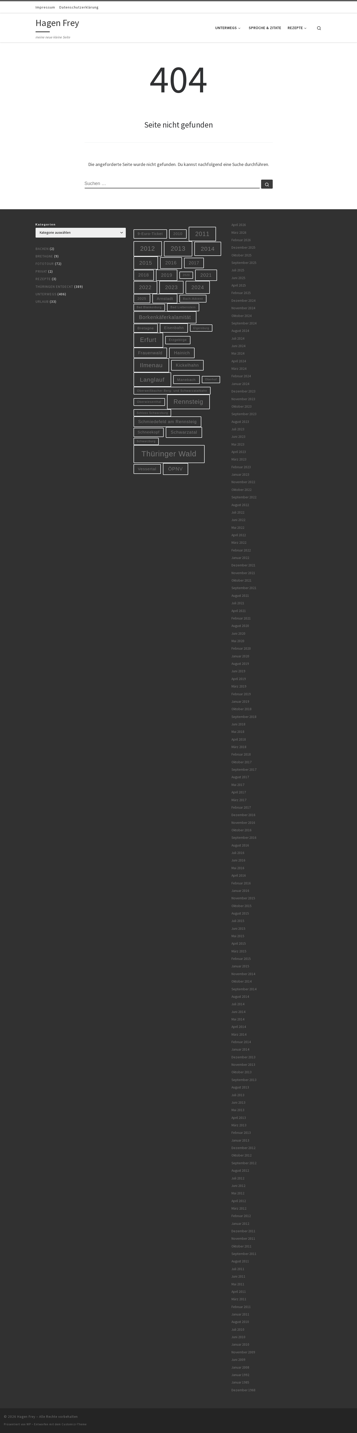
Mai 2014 (237, 1019)
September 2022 (243, 497)
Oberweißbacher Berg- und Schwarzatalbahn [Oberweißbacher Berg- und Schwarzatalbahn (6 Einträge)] (172, 390)
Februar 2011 (241, 1307)
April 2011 (238, 1291)
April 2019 (238, 679)
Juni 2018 (238, 724)
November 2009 (243, 1352)
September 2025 (243, 263)
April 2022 (238, 535)
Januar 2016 (240, 891)
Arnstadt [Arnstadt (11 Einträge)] (165, 299)
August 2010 (240, 1322)
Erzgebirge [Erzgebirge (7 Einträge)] (178, 340)
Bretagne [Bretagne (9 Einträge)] (145, 328)
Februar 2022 (241, 550)
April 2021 (238, 611)
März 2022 (238, 542)
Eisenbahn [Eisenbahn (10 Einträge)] (174, 328)
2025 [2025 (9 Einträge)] (141, 298)
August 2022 (240, 505)
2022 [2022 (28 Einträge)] (145, 287)
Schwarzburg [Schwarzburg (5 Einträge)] (146, 441)
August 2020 (240, 626)
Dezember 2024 (243, 300)
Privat (41, 271)
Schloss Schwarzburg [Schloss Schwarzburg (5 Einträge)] (152, 412)
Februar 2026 (241, 240)
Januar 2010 (240, 1344)
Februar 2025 (241, 293)
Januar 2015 (240, 966)
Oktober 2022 (241, 490)
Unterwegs (46, 294)
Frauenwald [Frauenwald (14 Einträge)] (150, 352)
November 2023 (243, 399)
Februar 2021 (241, 618)
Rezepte (43, 279)
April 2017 (238, 792)
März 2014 (238, 1034)
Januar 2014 (240, 1049)
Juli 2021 (237, 603)
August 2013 (240, 1087)
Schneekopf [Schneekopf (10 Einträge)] (149, 432)
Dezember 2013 (243, 1057)
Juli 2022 (237, 512)
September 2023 (243, 414)
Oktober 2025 (241, 255)
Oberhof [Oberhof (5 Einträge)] (211, 379)
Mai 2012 (237, 1193)
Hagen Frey (26, 1416)
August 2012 (240, 1170)
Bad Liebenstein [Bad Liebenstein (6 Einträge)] (183, 307)
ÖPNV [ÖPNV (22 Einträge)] (175, 469)
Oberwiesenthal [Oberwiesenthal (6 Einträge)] (149, 401)
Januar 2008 (240, 1367)
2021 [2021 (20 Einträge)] (206, 275)
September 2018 (243, 717)
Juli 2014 (237, 1004)
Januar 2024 (240, 384)
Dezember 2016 (243, 815)
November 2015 (243, 898)
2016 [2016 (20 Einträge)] (171, 262)
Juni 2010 (238, 1337)
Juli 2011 (237, 1269)
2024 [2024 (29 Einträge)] (198, 287)
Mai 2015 (237, 936)
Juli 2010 (237, 1329)
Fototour (45, 264)
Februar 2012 (241, 1216)
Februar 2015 (241, 959)
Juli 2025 (237, 270)
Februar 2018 (241, 754)
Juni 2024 (238, 346)
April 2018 (238, 739)
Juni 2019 (238, 671)
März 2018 (238, 747)
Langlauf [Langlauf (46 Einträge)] (152, 379)
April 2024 (238, 361)
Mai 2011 (237, 1284)
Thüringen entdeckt (54, 286)
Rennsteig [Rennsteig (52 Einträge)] (188, 401)
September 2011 (243, 1254)
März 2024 (238, 368)
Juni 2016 (238, 860)
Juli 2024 (237, 338)
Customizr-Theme (74, 1424)
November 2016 (243, 822)
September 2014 (243, 989)
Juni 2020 (238, 633)
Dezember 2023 (243, 391)
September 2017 (243, 769)
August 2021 (240, 595)
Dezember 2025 (243, 247)
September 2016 (243, 837)
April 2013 (238, 1118)
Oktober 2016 (241, 830)
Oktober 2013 (241, 1072)
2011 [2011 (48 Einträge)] (202, 234)
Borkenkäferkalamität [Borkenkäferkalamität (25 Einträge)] (165, 317)
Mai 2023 (237, 444)
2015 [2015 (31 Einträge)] (145, 263)
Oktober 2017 (241, 762)
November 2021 (243, 573)
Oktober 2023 (241, 406)
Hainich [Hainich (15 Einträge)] (182, 352)
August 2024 (240, 331)
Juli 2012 (237, 1178)
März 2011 (238, 1299)
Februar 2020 (241, 648)
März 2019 (238, 686)
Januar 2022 (240, 558)
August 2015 (240, 913)
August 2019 (240, 663)
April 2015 (238, 943)
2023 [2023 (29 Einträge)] (171, 287)
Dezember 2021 (243, 565)
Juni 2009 (238, 1359)
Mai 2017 (237, 785)
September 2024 (243, 323)
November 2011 (243, 1238)
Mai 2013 (237, 1110)
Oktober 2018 (241, 709)
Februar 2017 (241, 807)
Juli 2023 (237, 429)
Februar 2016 (241, 883)
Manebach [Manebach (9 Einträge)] (186, 380)
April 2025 (238, 285)
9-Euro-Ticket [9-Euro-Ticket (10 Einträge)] (150, 234)
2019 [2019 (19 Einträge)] (166, 275)
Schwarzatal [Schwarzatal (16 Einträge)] (184, 432)
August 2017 (240, 777)
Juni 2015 (238, 928)
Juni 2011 (238, 1276)
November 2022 (243, 482)
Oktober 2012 (241, 1155)
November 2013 (243, 1064)
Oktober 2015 (241, 906)
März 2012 (238, 1208)
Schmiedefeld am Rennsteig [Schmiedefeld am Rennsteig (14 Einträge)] (167, 421)
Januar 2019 (240, 701)
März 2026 (238, 232)
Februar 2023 (241, 467)
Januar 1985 (240, 1382)
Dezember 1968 (243, 1390)
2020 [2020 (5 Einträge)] (186, 274)
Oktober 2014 (241, 981)
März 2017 (238, 800)
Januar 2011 (240, 1314)
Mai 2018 (237, 732)
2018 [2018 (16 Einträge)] (143, 275)
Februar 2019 (241, 694)
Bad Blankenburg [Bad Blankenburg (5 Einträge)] (149, 307)
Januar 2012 (240, 1223)
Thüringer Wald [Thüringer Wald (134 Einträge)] (169, 453)
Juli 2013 (237, 1095)
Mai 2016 (237, 868)
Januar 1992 (240, 1375)
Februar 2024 (241, 376)
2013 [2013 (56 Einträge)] (178, 248)
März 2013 (238, 1125)
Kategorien (46, 224)
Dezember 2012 (243, 1148)
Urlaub (42, 301)
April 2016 (238, 875)
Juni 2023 (238, 436)
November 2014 (243, 974)
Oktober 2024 (241, 316)
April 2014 (238, 1027)
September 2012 (243, 1163)
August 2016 (240, 845)
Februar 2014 (241, 1042)
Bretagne (44, 256)
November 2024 (243, 308)
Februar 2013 (241, 1132)
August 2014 (240, 996)
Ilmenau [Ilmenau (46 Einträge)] (151, 365)
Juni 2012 (238, 1186)
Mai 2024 (237, 353)
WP (29, 1424)
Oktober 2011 (241, 1246)
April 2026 (238, 225)
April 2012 (238, 1201)
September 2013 (243, 1080)
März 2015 (238, 951)
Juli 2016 (237, 853)
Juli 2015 (237, 921)
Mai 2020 (237, 641)
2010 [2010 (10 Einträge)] (177, 234)
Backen (42, 249)
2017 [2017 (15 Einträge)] (194, 263)
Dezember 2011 (243, 1231)
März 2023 (238, 459)
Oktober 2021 (241, 580)
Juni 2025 (238, 278)
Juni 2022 (238, 520)
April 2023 (238, 452)
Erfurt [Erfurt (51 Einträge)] (148, 340)
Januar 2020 (240, 656)
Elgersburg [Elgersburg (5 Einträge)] (201, 328)
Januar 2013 (240, 1140)
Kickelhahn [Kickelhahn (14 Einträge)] (187, 365)
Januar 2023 (240, 474)
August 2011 (240, 1261)
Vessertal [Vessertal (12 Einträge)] (147, 469)
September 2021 (243, 588)
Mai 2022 (237, 527)
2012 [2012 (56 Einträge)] (147, 248)
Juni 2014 (238, 1012)
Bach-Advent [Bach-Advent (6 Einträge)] (193, 298)
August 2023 (240, 422)
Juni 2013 (238, 1102)
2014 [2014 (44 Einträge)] (208, 248)
